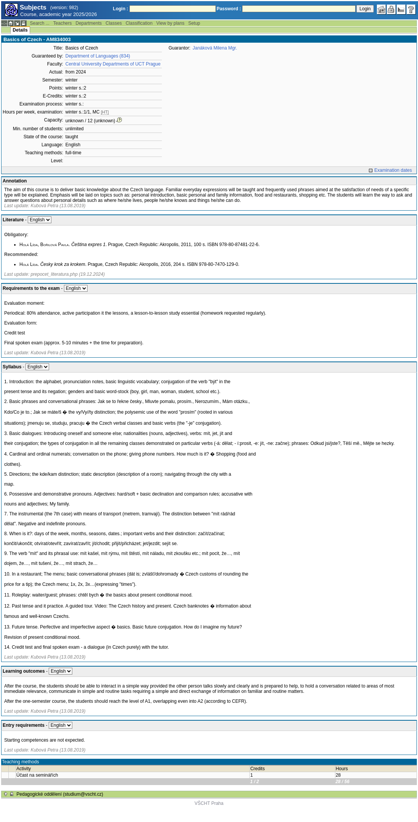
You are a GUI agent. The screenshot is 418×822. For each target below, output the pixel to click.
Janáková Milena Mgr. (215, 48)
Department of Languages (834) (97, 56)
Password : (229, 8)
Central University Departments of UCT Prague (113, 64)
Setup (194, 23)
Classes (113, 23)
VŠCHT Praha (209, 803)
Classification (139, 23)
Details (20, 30)
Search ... (39, 23)
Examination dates (393, 170)
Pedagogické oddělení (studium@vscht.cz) (59, 794)
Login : (120, 8)
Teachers (62, 23)
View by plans (170, 23)
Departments (89, 23)
